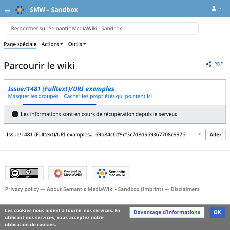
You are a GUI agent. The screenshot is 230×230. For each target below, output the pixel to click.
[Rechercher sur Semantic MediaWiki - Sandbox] (103, 28)
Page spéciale (20, 44)
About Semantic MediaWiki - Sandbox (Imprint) (105, 189)
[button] (166, 212)
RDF (218, 64)
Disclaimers (185, 189)
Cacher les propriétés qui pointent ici (108, 96)
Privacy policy (22, 189)
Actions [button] (50, 44)
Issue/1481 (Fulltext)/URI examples (61, 88)
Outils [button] (75, 44)
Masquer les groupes (33, 96)
